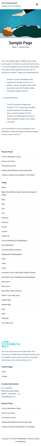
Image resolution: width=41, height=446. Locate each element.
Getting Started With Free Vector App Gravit (17, 170)
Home (4, 259)
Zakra (37, 439)
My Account (6, 286)
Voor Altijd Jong (7, 323)
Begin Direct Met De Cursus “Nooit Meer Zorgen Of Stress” (19, 193)
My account (6, 282)
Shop (3, 309)
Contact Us (5, 236)
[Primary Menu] (37, 4)
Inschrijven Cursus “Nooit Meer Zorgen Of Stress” (19, 273)
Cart (3, 209)
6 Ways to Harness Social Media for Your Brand (18, 175)
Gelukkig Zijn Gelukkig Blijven (12, 254)
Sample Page (6, 300)
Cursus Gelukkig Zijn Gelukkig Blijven (14, 241)
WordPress (22, 442)
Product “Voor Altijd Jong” (11, 295)
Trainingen (5, 318)
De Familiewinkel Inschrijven (11, 250)
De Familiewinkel (9, 3)
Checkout (5, 218)
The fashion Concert (9, 166)
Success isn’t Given (8, 161)
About (4, 187)
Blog (3, 200)
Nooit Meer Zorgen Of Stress (12, 291)
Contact (4, 227)
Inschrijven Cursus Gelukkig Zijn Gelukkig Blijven (18, 277)
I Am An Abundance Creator (11, 157)
